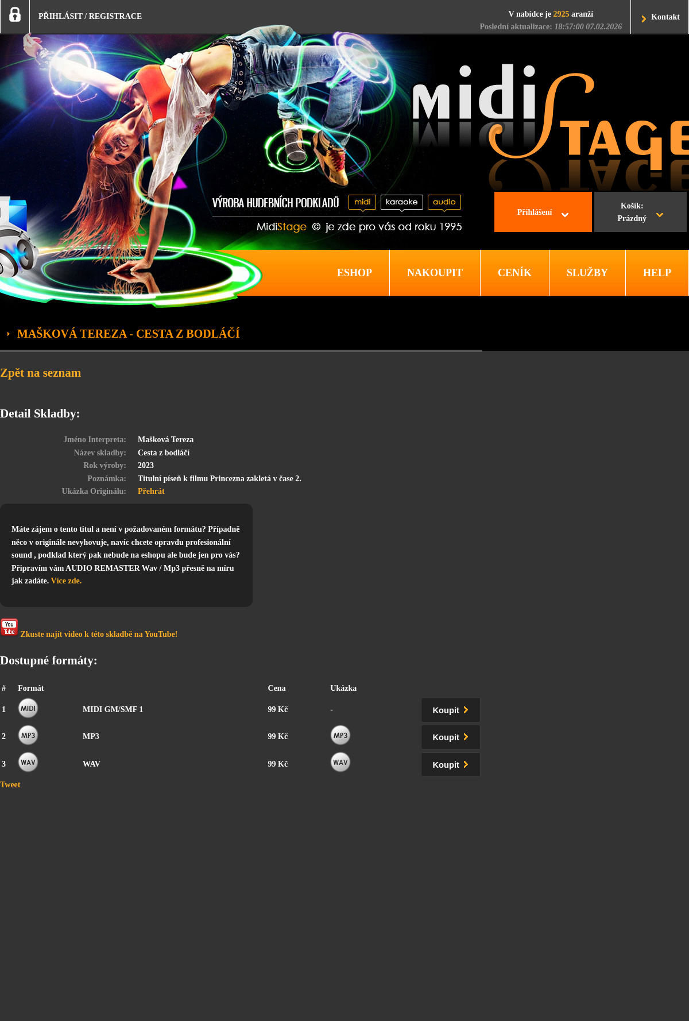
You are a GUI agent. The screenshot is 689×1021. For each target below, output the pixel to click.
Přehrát (151, 491)
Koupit (453, 708)
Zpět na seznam (40, 373)
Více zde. (66, 581)
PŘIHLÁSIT (60, 16)
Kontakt (665, 17)
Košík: (632, 214)
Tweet (10, 784)
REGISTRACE (115, 16)
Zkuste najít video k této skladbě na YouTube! (88, 628)
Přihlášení (534, 212)
